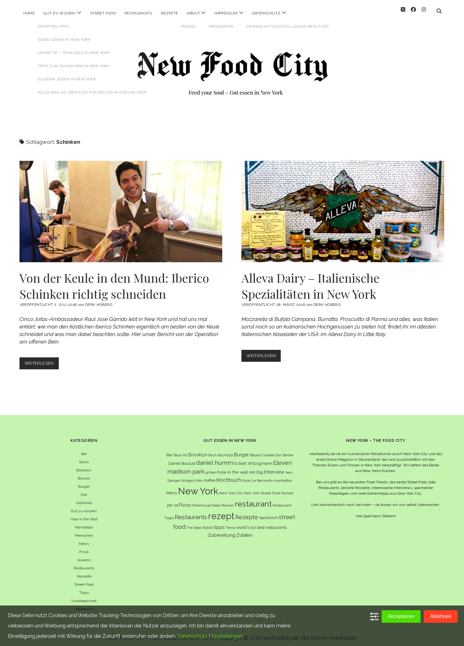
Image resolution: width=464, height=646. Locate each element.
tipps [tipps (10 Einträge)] (219, 523)
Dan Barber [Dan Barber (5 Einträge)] (285, 451)
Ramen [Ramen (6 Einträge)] (228, 502)
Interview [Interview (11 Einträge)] (274, 468)
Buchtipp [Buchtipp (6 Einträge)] (225, 451)
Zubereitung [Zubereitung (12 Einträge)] (221, 532)
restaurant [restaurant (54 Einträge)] (253, 500)
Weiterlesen (42, 361)
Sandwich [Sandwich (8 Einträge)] (268, 514)
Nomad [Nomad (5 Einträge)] (287, 489)
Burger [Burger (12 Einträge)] (241, 451)
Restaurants (138, 13)
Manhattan (84, 524)
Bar (84, 450)
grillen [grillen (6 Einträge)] (211, 469)
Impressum (225, 13)
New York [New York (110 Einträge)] (198, 487)
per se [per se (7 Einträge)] (172, 501)
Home (29, 13)
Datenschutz (266, 13)
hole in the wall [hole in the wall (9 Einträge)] (232, 468)
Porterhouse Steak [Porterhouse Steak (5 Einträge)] (206, 502)
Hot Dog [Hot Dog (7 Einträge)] (256, 468)
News (84, 540)
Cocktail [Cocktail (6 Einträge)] (268, 451)
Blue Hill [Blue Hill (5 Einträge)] (180, 451)
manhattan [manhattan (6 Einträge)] (283, 477)
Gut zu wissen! (59, 13)
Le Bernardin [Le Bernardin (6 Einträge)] (262, 477)
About (193, 13)
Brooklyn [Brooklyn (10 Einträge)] (197, 451)
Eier (84, 491)
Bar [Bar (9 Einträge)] (169, 451)
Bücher (84, 475)
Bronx (84, 458)
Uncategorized (84, 597)
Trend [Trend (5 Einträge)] (230, 524)
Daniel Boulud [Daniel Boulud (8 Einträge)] (181, 460)
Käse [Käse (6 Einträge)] (246, 477)
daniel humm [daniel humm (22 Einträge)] (214, 459)
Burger (84, 483)
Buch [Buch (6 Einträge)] (212, 451)
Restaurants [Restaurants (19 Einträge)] (191, 513)
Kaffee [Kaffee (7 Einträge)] (209, 477)
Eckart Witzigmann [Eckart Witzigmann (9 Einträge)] (253, 459)
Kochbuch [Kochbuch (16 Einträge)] (228, 476)
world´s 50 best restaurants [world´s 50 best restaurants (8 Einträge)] (261, 524)
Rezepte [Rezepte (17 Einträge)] (246, 513)
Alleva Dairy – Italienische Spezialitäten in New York (342, 208)
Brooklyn (83, 466)
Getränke (84, 499)
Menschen (84, 532)
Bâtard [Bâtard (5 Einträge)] (255, 451)
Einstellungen (226, 636)
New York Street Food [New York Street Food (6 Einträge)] (262, 489)
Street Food (103, 13)
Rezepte (169, 13)
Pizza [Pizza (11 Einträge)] (185, 501)
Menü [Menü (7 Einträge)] (171, 489)
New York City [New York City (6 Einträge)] (231, 489)
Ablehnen (440, 616)
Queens (84, 556)
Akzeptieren (401, 616)
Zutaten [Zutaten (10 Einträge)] (244, 531)
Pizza (84, 548)
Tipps (84, 589)
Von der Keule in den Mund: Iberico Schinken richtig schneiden (120, 208)
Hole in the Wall (83, 515)
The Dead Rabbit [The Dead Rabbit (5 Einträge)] (199, 524)
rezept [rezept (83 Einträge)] (221, 513)
